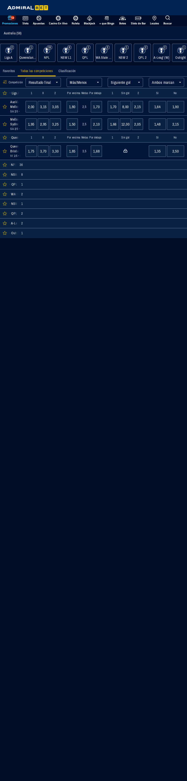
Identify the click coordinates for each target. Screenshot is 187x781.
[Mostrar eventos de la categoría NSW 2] (123, 53)
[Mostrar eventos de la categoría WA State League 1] (104, 53)
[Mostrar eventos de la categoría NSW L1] (66, 53)
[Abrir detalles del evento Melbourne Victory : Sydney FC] (15, 124)
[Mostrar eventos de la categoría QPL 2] (142, 53)
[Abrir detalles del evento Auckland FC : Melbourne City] (15, 106)
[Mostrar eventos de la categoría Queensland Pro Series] (27, 53)
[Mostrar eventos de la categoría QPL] (85, 53)
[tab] (9, 71)
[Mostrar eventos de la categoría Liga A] (8, 53)
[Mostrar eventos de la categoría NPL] (46, 53)
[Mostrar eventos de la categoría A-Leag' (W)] (161, 53)
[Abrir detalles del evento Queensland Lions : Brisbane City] (15, 151)
